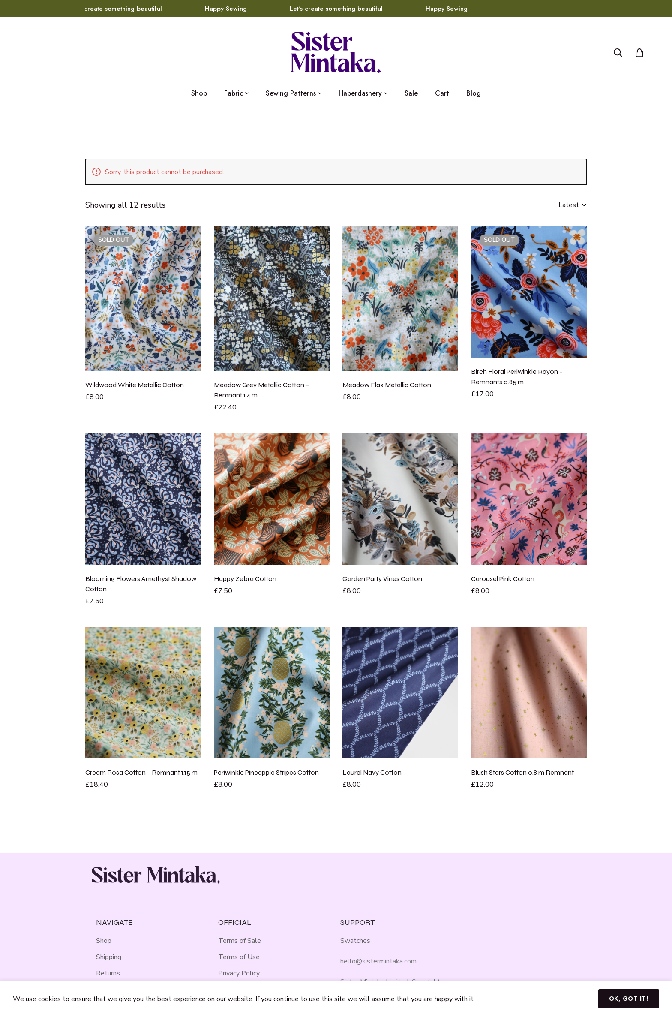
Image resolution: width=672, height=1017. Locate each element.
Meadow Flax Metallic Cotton (386, 385)
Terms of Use (239, 957)
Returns (108, 973)
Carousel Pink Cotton (502, 579)
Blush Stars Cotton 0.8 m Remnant (522, 772)
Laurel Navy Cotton (372, 772)
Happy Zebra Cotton (245, 579)
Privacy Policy (239, 973)
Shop (103, 940)
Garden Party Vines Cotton (382, 579)
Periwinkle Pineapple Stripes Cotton (266, 772)
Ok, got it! (629, 998)
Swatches (355, 940)
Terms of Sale (239, 940)
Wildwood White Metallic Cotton (134, 385)
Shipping (108, 957)
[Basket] (639, 52)
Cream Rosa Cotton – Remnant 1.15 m (141, 772)
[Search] (618, 52)
